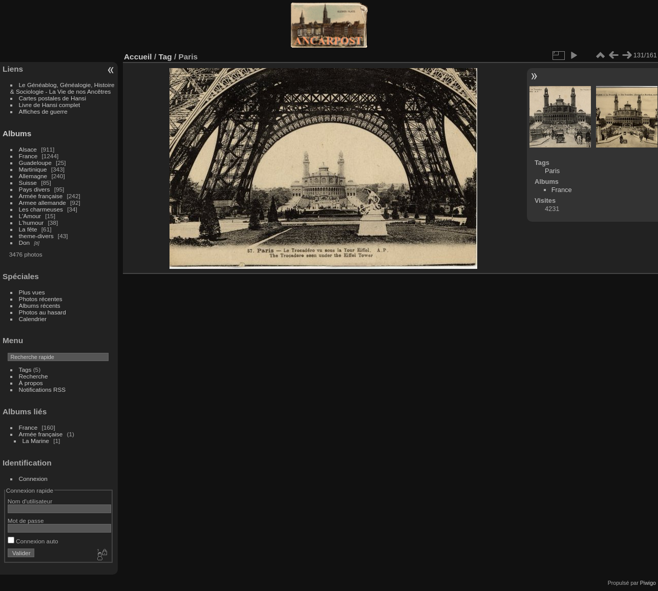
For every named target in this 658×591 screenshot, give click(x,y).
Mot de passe (26, 520)
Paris (552, 171)
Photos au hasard (42, 312)
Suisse (28, 182)
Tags (25, 369)
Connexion (33, 478)
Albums (17, 133)
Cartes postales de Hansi (52, 98)
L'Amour (30, 216)
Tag (165, 56)
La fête (28, 229)
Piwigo (648, 583)
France (28, 156)
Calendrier (33, 318)
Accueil (138, 56)
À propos (31, 382)
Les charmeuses (41, 209)
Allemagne (33, 176)
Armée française (41, 196)
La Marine (36, 440)
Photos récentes (40, 299)
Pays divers (34, 189)
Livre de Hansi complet (49, 104)
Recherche (33, 376)
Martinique (33, 169)
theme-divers (36, 236)
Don (24, 242)
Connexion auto (33, 541)
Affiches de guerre (43, 111)
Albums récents (39, 305)
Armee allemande (42, 202)
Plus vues (32, 292)
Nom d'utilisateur (30, 501)
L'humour (31, 222)
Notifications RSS (42, 389)
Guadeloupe (35, 162)
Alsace (28, 149)
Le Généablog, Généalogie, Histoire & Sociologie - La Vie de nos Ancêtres (62, 88)
